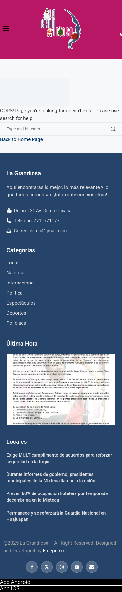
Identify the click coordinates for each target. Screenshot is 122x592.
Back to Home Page (21, 139)
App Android (15, 581)
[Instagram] (61, 567)
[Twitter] (46, 567)
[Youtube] (76, 567)
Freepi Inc (53, 551)
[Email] (91, 567)
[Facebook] (31, 567)
